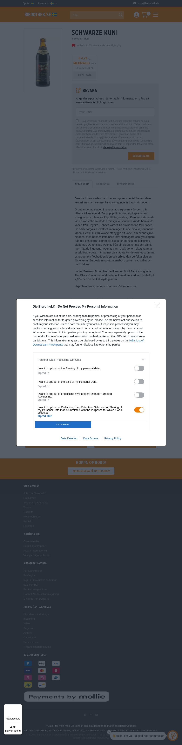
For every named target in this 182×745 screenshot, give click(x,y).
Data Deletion (69, 438)
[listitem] (91, 360)
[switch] (139, 368)
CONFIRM (63, 424)
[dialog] (91, 372)
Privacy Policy (112, 438)
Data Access (90, 438)
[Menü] (19, 706)
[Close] (158, 306)
